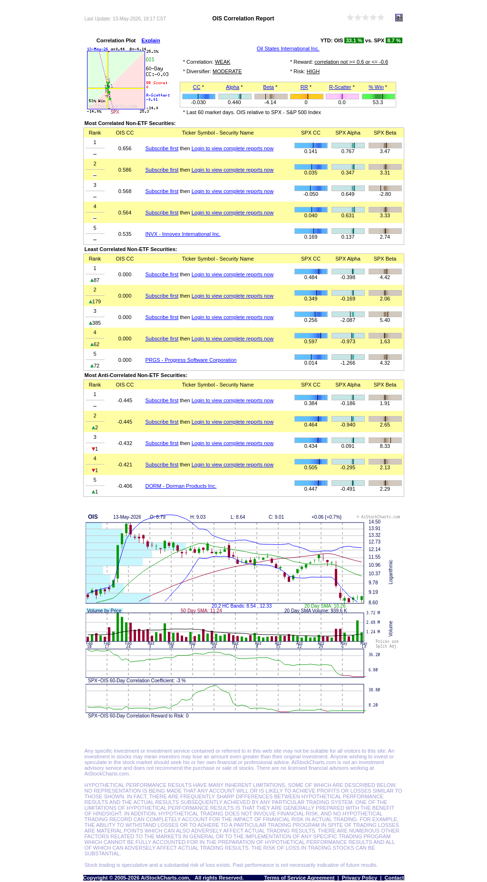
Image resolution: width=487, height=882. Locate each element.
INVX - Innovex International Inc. (183, 234)
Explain (151, 40)
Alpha (232, 87)
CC (196, 87)
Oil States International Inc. (288, 48)
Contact (394, 878)
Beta (268, 87)
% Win (376, 87)
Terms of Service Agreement (299, 878)
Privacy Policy (360, 878)
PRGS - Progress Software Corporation (191, 360)
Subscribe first (162, 148)
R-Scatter (340, 87)
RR (304, 87)
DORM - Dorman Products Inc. (181, 486)
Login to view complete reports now (232, 148)
